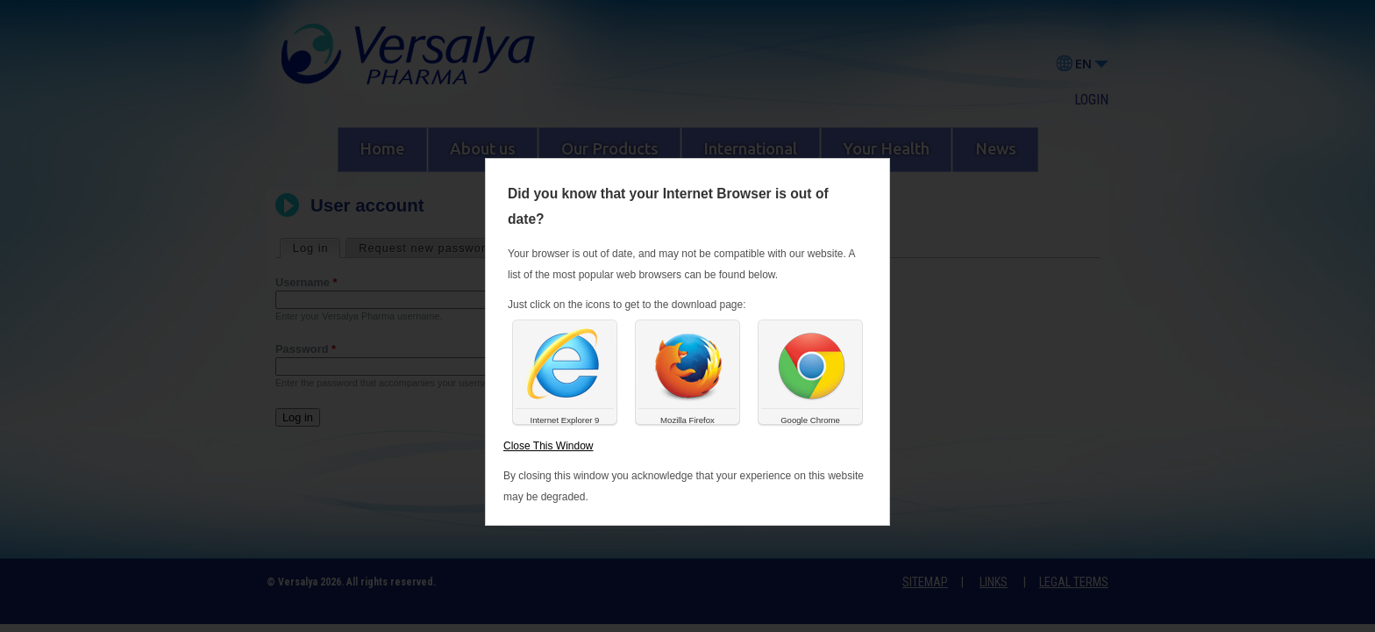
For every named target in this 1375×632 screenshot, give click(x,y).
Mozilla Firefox (687, 420)
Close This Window (548, 446)
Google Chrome (810, 420)
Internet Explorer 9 (565, 420)
